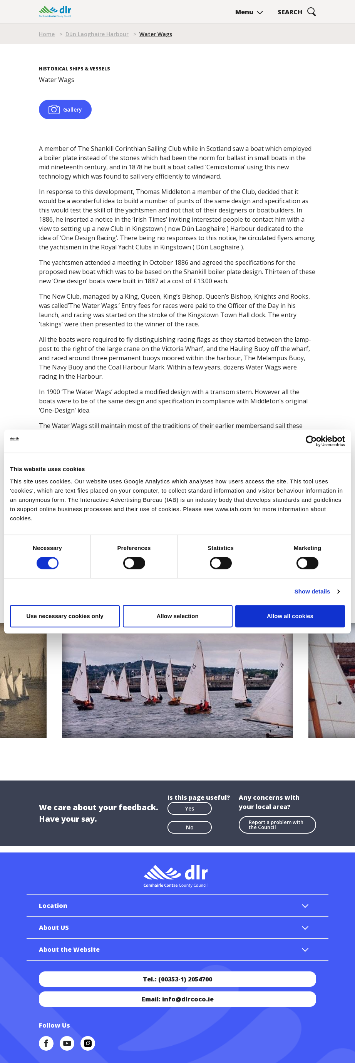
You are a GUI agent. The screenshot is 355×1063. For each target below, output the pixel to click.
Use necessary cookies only (64, 616)
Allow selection (177, 616)
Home (47, 34)
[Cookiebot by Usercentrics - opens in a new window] (311, 441)
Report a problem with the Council (276, 825)
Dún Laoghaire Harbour (97, 34)
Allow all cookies (290, 616)
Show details (312, 591)
